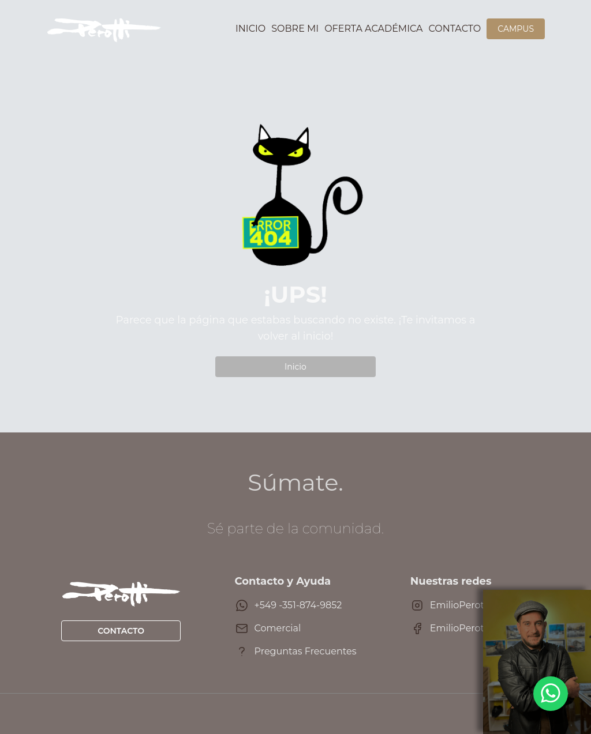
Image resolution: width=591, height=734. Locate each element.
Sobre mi (295, 28)
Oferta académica (373, 28)
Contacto (455, 28)
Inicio (250, 28)
